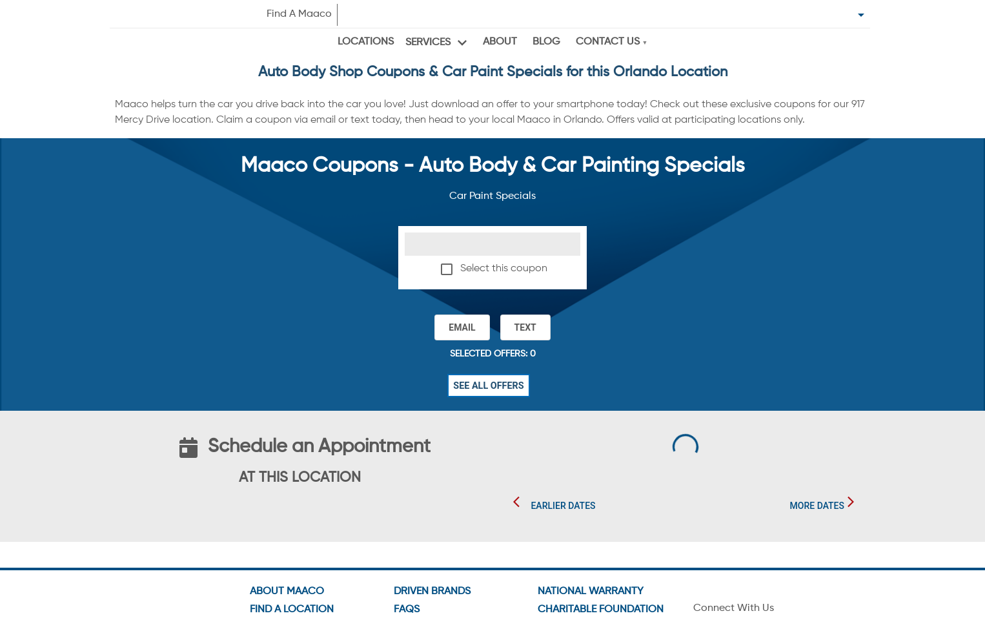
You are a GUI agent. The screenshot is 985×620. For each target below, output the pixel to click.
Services (428, 42)
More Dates (817, 506)
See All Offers (489, 385)
